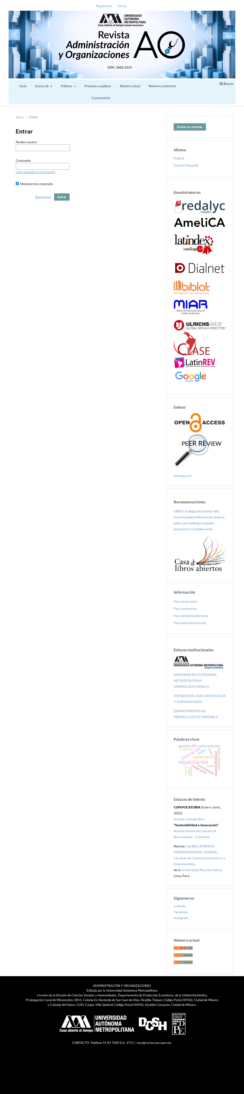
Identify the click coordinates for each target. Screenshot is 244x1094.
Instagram (181, 918)
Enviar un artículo (190, 127)
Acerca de (42, 86)
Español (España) (186, 165)
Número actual (130, 86)
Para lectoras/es (185, 601)
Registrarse (104, 6)
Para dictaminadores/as (191, 616)
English (179, 158)
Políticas (67, 86)
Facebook (181, 912)
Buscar (227, 83)
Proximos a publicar (97, 86)
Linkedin (180, 906)
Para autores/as (185, 609)
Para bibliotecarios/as (190, 623)
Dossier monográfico (189, 819)
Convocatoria (101, 98)
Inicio (22, 86)
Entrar (122, 6)
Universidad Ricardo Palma (201, 870)
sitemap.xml (183, 476)
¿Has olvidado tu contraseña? (35, 172)
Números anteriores (162, 86)
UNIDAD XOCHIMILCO (191, 686)
